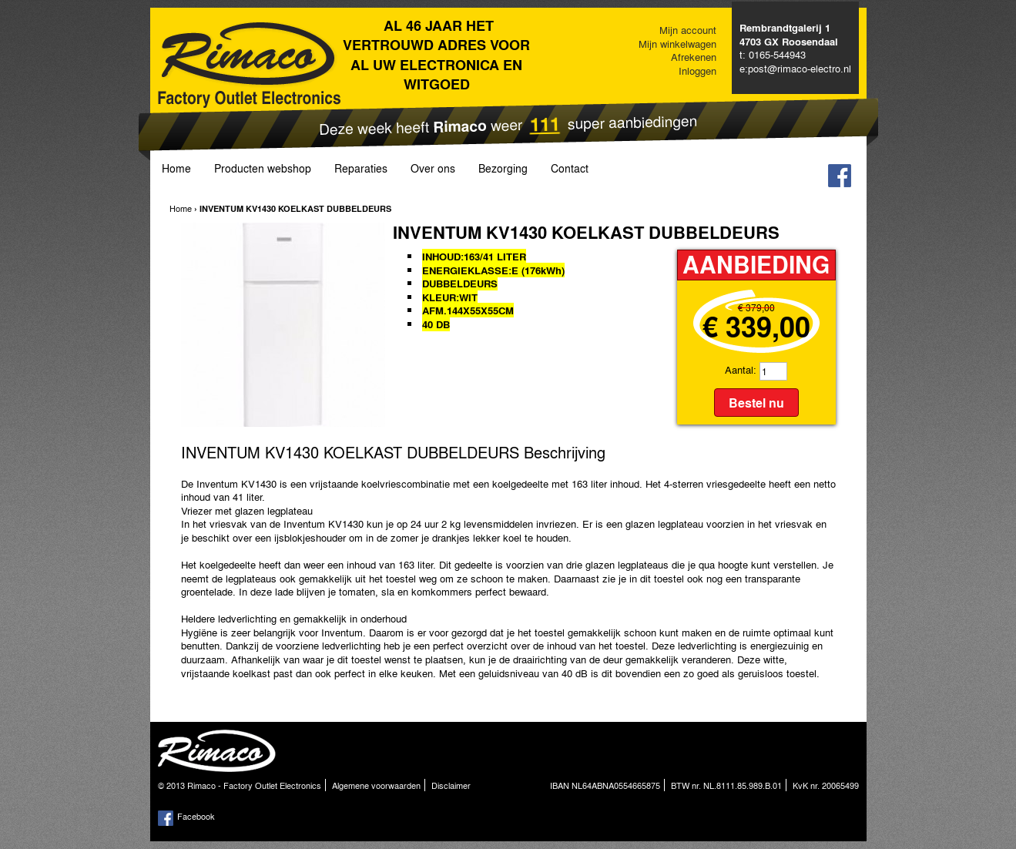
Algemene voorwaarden (376, 785)
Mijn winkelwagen (677, 43)
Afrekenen (693, 56)
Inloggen (697, 70)
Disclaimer (451, 785)
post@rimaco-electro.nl (799, 68)
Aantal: (740, 369)
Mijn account (687, 29)
